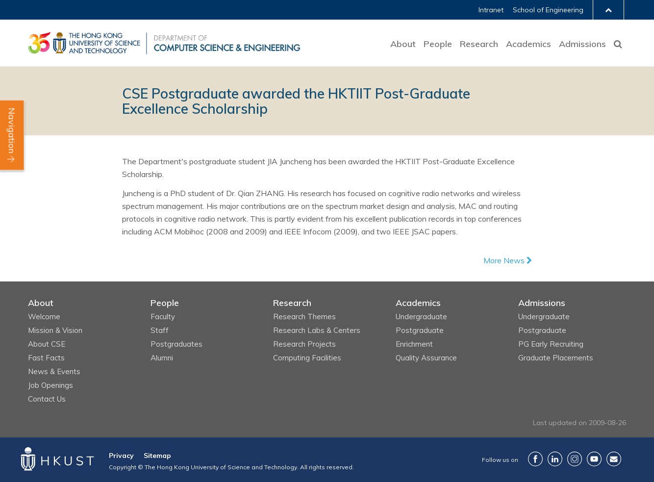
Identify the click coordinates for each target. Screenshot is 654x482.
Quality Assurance (426, 357)
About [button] (403, 44)
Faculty (163, 316)
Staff (160, 330)
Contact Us (47, 399)
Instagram (574, 459)
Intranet (490, 9)
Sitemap (157, 455)
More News (507, 260)
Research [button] (479, 44)
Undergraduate (421, 316)
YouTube (594, 459)
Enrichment (414, 344)
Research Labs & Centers (316, 330)
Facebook (535, 459)
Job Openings (50, 385)
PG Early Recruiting (550, 344)
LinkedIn (555, 459)
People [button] (438, 44)
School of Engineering (548, 9)
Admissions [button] (582, 44)
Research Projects (304, 344)
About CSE (46, 344)
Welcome (44, 316)
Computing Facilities (307, 357)
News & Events (54, 371)
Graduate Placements (555, 357)
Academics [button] (528, 44)
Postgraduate (420, 330)
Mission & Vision (55, 330)
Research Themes (304, 316)
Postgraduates (176, 344)
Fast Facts (46, 357)
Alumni (162, 357)
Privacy (121, 455)
